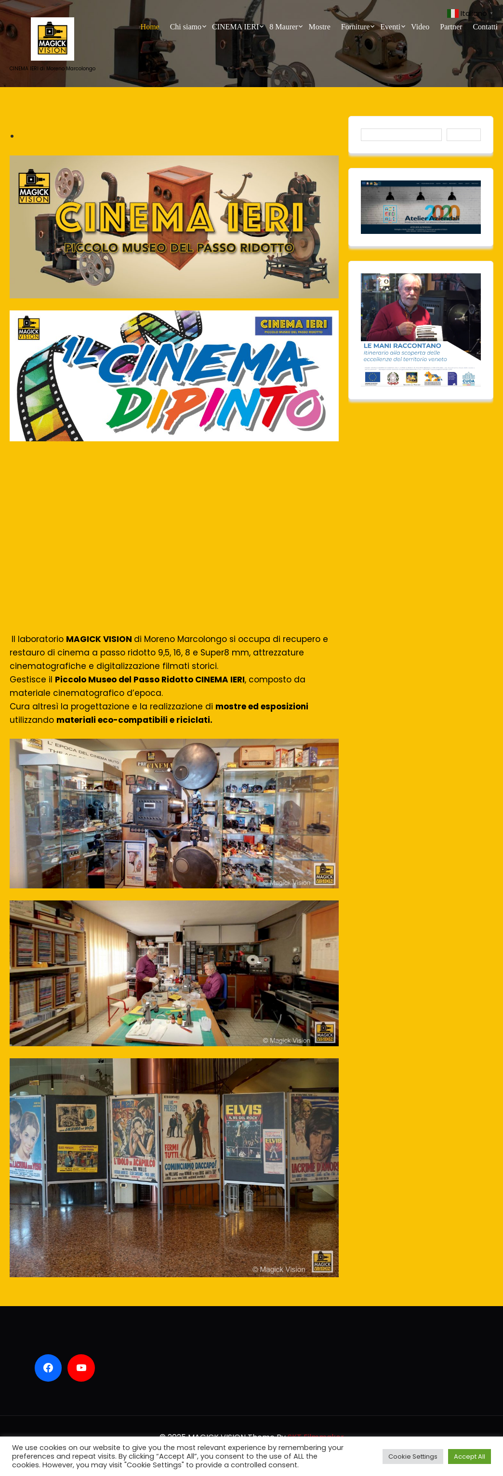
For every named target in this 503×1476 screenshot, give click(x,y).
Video (420, 27)
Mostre (319, 27)
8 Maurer (283, 27)
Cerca (464, 134)
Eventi (390, 27)
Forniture (355, 27)
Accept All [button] (469, 1456)
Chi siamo (185, 27)
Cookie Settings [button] (412, 1456)
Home (150, 27)
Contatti (485, 27)
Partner (451, 27)
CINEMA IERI (235, 27)
